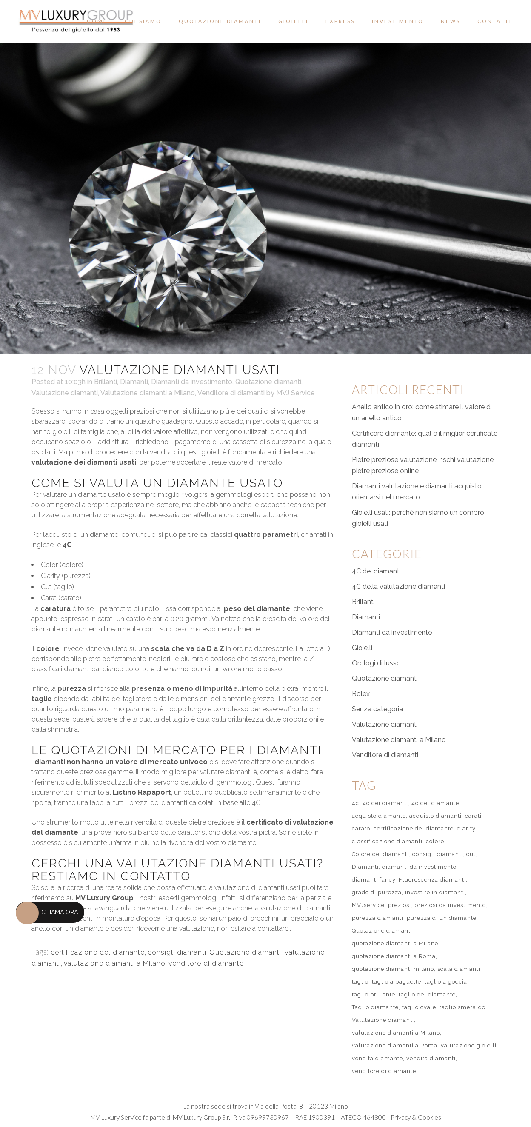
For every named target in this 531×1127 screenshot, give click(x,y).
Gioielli (362, 648)
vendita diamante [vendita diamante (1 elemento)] (377, 1058)
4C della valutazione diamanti (398, 586)
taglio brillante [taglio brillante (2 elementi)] (373, 994)
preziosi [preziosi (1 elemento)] (399, 905)
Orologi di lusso (376, 663)
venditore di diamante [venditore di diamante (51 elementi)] (384, 1071)
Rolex (361, 694)
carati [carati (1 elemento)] (473, 816)
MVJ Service (295, 393)
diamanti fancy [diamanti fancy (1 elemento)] (373, 879)
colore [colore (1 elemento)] (435, 841)
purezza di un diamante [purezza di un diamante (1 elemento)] (442, 918)
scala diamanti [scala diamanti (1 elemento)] (458, 969)
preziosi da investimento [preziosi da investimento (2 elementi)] (450, 905)
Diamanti (134, 382)
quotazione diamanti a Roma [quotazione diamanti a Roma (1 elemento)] (394, 956)
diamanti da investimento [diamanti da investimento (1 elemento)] (419, 867)
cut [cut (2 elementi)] (471, 854)
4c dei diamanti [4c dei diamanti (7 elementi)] (385, 803)
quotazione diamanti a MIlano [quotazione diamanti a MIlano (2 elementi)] (395, 943)
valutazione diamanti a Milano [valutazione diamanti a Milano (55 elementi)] (396, 1033)
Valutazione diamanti (64, 393)
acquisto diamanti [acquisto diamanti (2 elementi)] (435, 816)
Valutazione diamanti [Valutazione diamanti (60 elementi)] (383, 1020)
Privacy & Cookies (416, 1117)
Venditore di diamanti (231, 393)
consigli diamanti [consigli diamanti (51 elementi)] (437, 854)
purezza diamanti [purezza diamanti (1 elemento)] (377, 918)
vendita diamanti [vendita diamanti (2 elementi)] (431, 1058)
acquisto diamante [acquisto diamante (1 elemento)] (379, 816)
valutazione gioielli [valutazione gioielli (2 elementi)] (469, 1045)
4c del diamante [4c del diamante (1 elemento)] (435, 803)
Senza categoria (377, 709)
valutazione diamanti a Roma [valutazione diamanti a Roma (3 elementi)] (394, 1045)
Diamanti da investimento (191, 382)
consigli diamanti (177, 952)
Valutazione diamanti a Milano (147, 393)
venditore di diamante (206, 963)
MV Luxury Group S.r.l (202, 1117)
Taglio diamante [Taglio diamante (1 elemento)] (375, 1007)
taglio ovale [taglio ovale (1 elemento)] (419, 1007)
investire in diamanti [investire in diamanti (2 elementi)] (435, 892)
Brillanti (105, 382)
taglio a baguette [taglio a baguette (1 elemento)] (396, 982)
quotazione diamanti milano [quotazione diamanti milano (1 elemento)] (393, 969)
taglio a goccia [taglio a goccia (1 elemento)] (446, 982)
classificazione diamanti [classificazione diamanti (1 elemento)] (387, 841)
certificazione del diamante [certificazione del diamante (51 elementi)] (414, 828)
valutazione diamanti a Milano (115, 963)
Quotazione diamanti (268, 382)
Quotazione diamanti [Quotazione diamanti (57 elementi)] (382, 930)
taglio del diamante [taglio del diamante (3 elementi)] (427, 994)
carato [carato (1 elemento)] (361, 828)
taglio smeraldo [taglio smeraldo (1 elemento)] (462, 1007)
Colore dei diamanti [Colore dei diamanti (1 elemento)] (380, 854)
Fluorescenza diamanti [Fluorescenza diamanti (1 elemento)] (432, 879)
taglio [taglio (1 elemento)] (360, 982)
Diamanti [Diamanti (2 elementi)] (365, 867)
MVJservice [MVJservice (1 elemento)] (368, 905)
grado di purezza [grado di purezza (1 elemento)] (377, 892)
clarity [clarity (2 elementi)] (466, 828)
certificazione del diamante (98, 952)
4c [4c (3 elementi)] (355, 803)
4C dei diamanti (376, 571)
